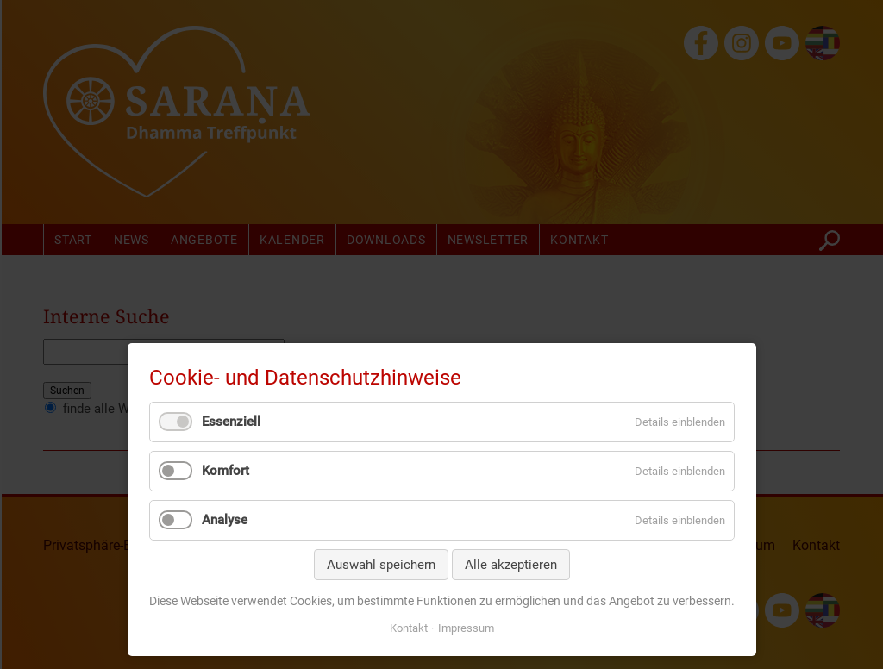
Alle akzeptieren (511, 564)
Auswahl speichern (381, 564)
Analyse (224, 520)
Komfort (225, 470)
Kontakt (409, 628)
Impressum (466, 628)
